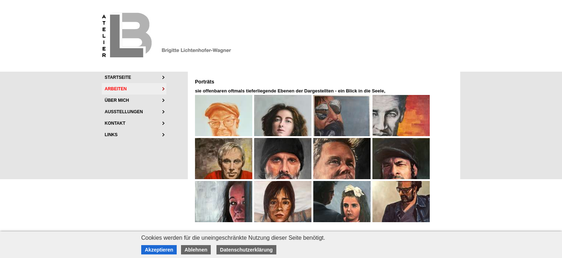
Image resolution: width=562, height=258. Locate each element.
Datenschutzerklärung (246, 250)
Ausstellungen (124, 111)
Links (111, 134)
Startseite (118, 77)
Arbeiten (116, 88)
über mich (117, 100)
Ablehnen (196, 250)
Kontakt (115, 123)
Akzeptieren (159, 250)
